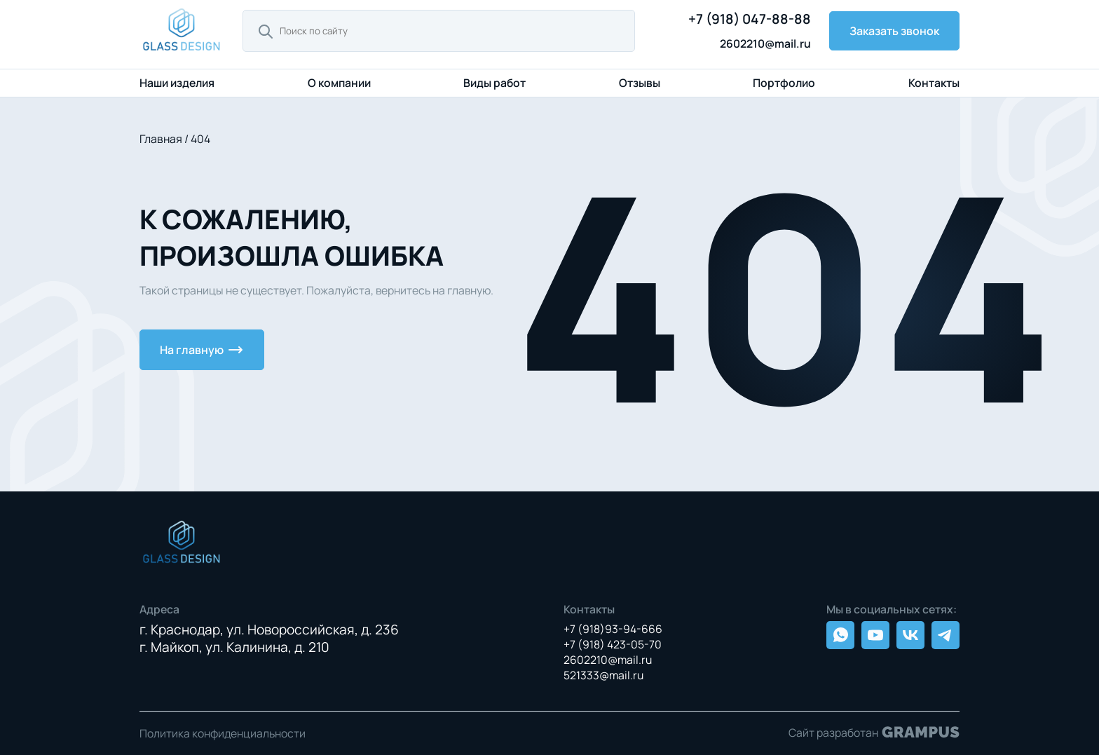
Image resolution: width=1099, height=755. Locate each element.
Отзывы (639, 82)
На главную (202, 349)
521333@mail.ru (603, 675)
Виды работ (494, 82)
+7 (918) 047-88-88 (749, 19)
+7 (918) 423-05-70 (613, 644)
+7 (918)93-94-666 (613, 629)
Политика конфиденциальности (222, 733)
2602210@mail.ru (765, 43)
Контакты (934, 82)
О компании (339, 82)
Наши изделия (176, 83)
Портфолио (784, 82)
